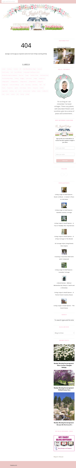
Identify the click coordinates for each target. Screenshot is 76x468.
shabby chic (45, 91)
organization (5, 91)
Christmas (9, 69)
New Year (21, 75)
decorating (27, 84)
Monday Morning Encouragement (9, 75)
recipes (39, 91)
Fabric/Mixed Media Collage (29, 69)
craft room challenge (14, 84)
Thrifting (16, 78)
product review (26, 91)
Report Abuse (58, 457)
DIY (20, 69)
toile (18, 94)
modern (41, 88)
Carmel (3, 69)
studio (7, 94)
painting (11, 91)
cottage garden (5, 81)
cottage (35, 78)
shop (3, 94)
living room (35, 88)
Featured (39, 69)
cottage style (5, 84)
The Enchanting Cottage (7, 78)
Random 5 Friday (34, 75)
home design (23, 88)
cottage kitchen (32, 81)
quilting (33, 91)
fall (44, 84)
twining (22, 94)
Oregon (27, 75)
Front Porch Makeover (64, 47)
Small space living (44, 75)
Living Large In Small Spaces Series (31, 72)
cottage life (40, 81)
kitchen (29, 88)
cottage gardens (14, 81)
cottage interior (23, 81)
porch (20, 91)
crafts (22, 84)
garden (16, 88)
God (12, 72)
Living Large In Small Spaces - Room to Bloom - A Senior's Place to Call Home (64, 197)
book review (29, 78)
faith (40, 84)
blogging (22, 78)
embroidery (35, 84)
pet (16, 91)
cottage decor (42, 78)
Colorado (16, 69)
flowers (3, 88)
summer (13, 94)
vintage (27, 94)
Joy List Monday (18, 72)
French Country (5, 72)
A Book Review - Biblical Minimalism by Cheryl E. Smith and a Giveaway (64, 285)
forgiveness (10, 88)
